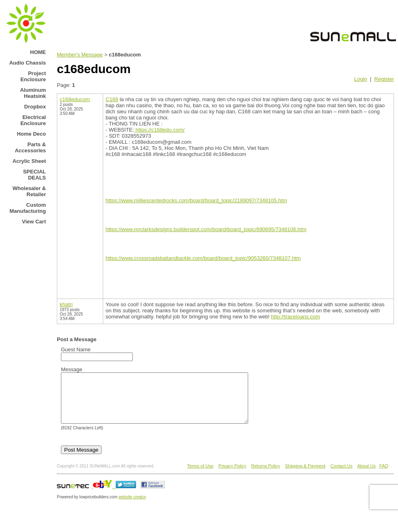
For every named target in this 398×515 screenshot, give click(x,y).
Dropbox (35, 107)
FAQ (383, 475)
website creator (132, 506)
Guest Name (76, 349)
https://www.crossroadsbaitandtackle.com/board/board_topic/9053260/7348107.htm (203, 258)
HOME (38, 52)
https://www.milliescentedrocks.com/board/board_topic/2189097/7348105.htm (196, 200)
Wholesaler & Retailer (29, 191)
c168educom (75, 99)
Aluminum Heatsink (33, 93)
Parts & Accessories (30, 147)
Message (71, 369)
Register (384, 79)
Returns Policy (265, 475)
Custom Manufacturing (27, 208)
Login (360, 79)
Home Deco (31, 134)
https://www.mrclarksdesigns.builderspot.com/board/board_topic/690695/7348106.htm (206, 229)
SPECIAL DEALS (34, 175)
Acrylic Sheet (29, 161)
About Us (366, 475)
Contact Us (342, 475)
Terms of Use (200, 475)
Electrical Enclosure (33, 120)
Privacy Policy (232, 475)
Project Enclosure (33, 76)
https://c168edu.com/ (159, 130)
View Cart (34, 222)
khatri (66, 304)
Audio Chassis (27, 63)
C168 (112, 99)
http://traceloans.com (295, 317)
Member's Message (80, 55)
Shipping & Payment (305, 475)
